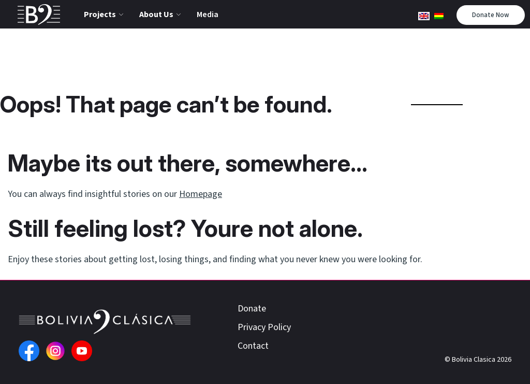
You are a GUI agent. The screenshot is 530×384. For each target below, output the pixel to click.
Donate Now (490, 15)
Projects (100, 14)
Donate (252, 308)
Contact (253, 345)
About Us (156, 14)
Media (207, 14)
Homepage (200, 194)
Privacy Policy (264, 327)
